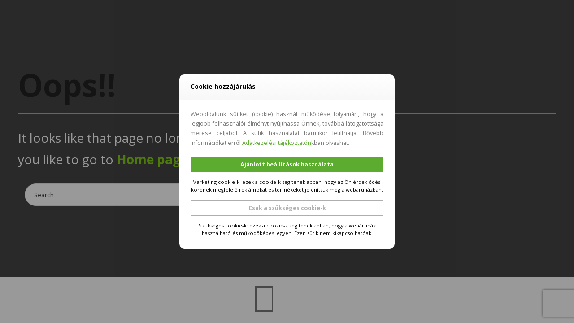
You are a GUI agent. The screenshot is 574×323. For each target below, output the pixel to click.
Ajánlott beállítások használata (287, 164)
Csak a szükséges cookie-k (287, 208)
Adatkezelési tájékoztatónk (278, 143)
